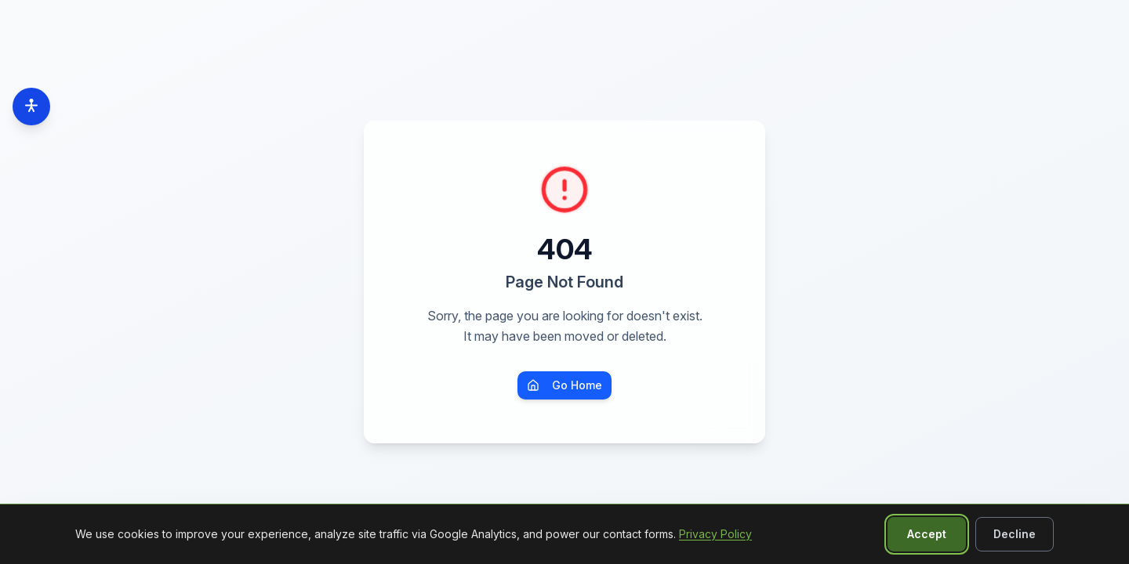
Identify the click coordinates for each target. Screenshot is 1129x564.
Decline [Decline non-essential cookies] (1014, 533)
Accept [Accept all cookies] (926, 533)
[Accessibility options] (31, 106)
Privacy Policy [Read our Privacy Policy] (715, 533)
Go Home (564, 385)
